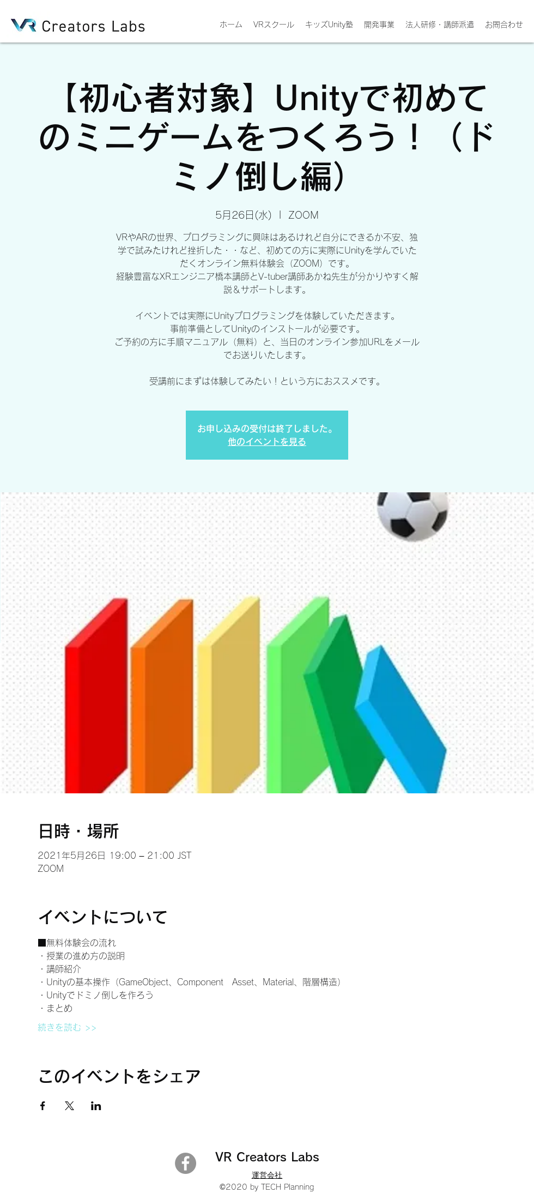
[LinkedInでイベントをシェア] (96, 1105)
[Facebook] (185, 1163)
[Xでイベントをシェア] (69, 1105)
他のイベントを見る (267, 441)
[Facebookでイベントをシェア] (43, 1105)
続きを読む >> (67, 1027)
